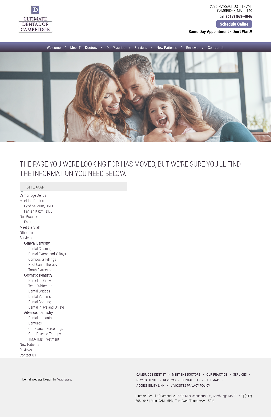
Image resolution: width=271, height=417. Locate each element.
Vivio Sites (64, 379)
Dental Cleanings (40, 248)
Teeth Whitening (40, 285)
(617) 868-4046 (239, 16)
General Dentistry (37, 243)
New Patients (167, 47)
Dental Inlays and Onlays (46, 307)
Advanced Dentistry (38, 312)
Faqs (27, 221)
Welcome (54, 47)
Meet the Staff (30, 227)
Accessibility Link (150, 385)
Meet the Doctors (83, 47)
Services (141, 47)
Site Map (212, 380)
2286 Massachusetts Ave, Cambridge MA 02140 (209, 395)
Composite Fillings (42, 259)
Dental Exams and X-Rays (47, 253)
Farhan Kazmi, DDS (38, 211)
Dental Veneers (39, 296)
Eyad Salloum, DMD (38, 205)
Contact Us (216, 47)
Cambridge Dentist (33, 195)
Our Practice (115, 47)
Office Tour (28, 232)
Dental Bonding (39, 301)
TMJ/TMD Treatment (43, 339)
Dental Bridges (39, 291)
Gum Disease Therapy (44, 333)
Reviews (192, 47)
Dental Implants (40, 317)
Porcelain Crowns (41, 280)
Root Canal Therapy (42, 264)
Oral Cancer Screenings (45, 328)
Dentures (35, 323)
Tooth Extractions (41, 269)
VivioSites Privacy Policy (190, 385)
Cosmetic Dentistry (38, 275)
